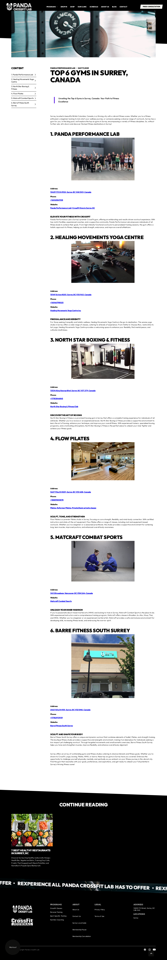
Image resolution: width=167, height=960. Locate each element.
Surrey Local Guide (79, 923)
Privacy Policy (100, 909)
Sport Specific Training (58, 916)
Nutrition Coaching (57, 920)
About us (105, 7)
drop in (64, 7)
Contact (124, 7)
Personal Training (56, 912)
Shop (72, 7)
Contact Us (76, 916)
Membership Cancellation (81, 936)
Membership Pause (79, 930)
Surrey (135, 918)
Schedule (94, 7)
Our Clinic (82, 7)
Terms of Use (99, 916)
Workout (12, 947)
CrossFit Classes (56, 908)
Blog (114, 7)
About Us (75, 909)
